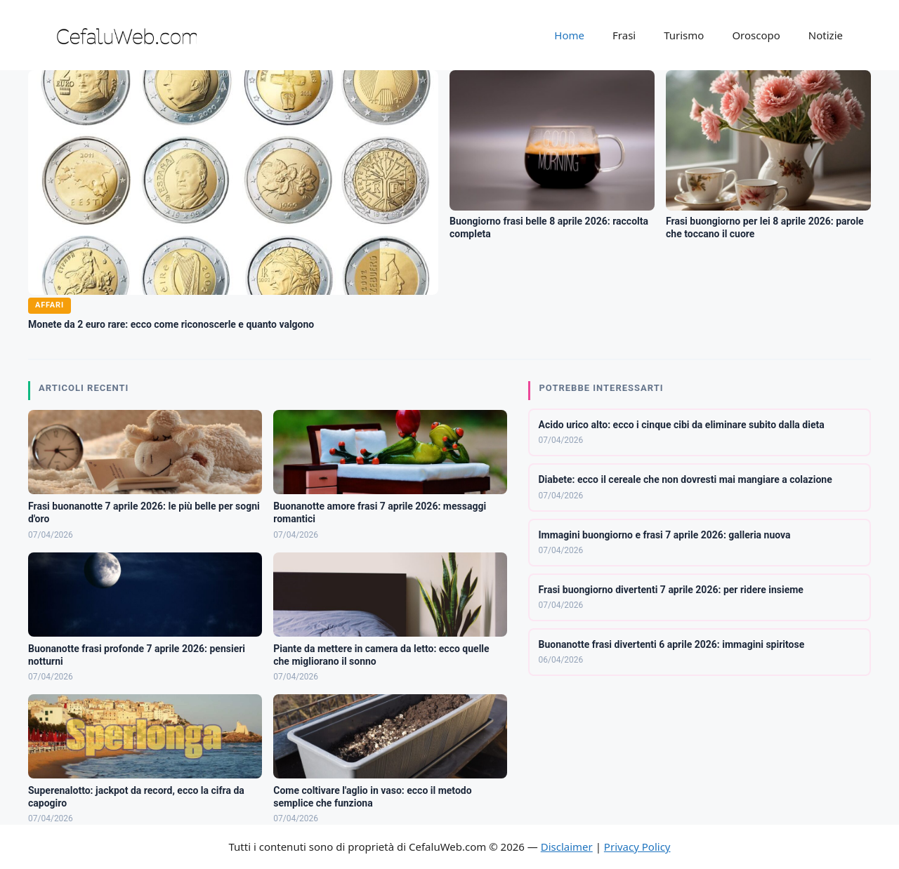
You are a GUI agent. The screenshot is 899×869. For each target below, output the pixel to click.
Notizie (825, 35)
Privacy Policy (637, 847)
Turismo (684, 35)
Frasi (624, 35)
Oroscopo (756, 35)
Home (569, 35)
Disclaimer (567, 847)
